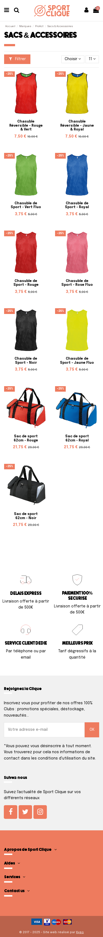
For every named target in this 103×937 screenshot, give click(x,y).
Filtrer (17, 59)
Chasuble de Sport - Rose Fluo (77, 283)
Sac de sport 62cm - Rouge (26, 438)
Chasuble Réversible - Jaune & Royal (77, 125)
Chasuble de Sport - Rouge (26, 283)
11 (92, 59)
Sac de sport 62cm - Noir (26, 516)
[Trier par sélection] (72, 59)
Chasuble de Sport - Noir (26, 361)
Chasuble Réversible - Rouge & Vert (26, 125)
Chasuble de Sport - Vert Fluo (26, 205)
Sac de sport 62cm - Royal (77, 438)
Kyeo (80, 932)
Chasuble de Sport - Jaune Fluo (77, 361)
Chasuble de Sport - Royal (77, 205)
